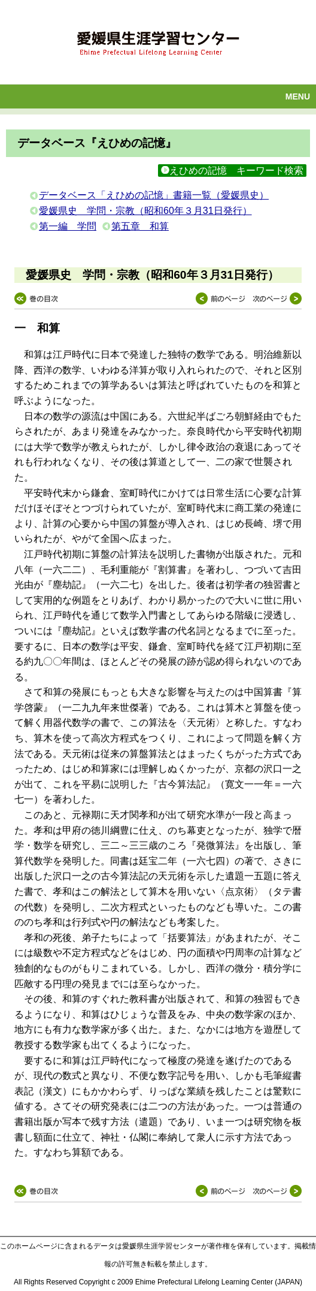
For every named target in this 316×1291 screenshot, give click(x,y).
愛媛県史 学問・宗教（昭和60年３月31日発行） (145, 211)
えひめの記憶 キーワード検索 (232, 170)
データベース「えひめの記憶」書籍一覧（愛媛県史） (154, 195)
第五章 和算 (140, 226)
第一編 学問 (67, 226)
